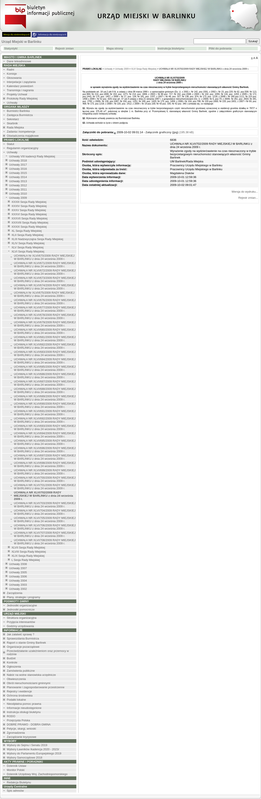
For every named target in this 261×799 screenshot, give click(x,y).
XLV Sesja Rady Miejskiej (28, 247)
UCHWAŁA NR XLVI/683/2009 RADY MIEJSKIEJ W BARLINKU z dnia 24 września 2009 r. (45, 353)
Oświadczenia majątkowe (23, 135)
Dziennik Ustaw (16, 765)
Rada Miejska (15, 127)
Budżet (11, 658)
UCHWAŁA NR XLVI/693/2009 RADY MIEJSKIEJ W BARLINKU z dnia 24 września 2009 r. (45, 427)
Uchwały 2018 (18, 160)
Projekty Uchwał (17, 94)
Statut (10, 144)
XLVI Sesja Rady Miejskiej (28, 251)
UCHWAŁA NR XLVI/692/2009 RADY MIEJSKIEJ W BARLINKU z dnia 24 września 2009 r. (45, 420)
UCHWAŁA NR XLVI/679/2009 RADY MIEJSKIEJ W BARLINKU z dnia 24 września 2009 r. (45, 324)
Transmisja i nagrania (20, 90)
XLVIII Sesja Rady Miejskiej (29, 551)
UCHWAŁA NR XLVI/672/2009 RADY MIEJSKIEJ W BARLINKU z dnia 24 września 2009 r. (45, 272)
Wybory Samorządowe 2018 (24, 757)
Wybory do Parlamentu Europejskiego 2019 (34, 753)
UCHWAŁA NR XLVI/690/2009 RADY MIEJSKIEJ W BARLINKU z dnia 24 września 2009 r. (45, 405)
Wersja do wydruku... (245, 191)
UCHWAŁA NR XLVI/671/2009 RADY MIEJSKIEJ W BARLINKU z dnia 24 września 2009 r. (45, 264)
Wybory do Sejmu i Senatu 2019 (27, 745)
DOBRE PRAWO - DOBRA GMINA (29, 724)
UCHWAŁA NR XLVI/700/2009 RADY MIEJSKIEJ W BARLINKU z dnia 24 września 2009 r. (45, 479)
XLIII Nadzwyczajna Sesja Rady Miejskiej (37, 239)
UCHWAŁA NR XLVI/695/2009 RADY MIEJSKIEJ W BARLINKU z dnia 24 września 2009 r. (45, 442)
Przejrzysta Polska (18, 720)
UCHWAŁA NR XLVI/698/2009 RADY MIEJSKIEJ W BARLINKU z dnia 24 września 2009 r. (45, 464)
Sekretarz (13, 119)
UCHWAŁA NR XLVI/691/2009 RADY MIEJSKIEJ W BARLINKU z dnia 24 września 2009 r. (45, 412)
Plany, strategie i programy (23, 597)
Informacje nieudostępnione (24, 708)
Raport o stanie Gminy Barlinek (26, 642)
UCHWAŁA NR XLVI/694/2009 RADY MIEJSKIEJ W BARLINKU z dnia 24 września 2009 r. (45, 435)
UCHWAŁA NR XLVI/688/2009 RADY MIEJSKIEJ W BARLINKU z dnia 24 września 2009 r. (45, 390)
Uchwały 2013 (18, 181)
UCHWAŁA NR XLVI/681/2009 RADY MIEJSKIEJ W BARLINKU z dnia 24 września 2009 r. (45, 338)
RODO (11, 716)
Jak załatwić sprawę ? (20, 634)
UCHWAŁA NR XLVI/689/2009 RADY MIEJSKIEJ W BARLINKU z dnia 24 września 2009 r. (45, 398)
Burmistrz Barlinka (18, 111)
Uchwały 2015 (18, 173)
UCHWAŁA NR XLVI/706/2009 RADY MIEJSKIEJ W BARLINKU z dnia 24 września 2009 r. (45, 527)
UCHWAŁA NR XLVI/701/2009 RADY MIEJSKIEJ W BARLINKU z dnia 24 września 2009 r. (45, 486)
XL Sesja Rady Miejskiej (27, 230)
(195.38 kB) (170, 132)
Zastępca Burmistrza (20, 115)
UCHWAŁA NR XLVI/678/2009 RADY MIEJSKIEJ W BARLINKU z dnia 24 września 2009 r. (45, 316)
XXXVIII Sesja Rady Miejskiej (30, 222)
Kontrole (12, 662)
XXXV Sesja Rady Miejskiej (29, 210)
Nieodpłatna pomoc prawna (24, 703)
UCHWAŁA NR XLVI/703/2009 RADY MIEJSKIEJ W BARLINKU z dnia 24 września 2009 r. (45, 504)
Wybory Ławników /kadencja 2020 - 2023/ (33, 749)
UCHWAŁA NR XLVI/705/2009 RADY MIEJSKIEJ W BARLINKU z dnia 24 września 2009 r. (45, 519)
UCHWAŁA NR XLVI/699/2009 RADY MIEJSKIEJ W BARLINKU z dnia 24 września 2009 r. (45, 472)
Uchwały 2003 (18, 584)
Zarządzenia (14, 593)
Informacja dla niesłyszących (52, 34)
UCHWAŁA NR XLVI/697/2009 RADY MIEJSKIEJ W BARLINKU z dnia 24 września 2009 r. (45, 457)
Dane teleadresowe (19, 61)
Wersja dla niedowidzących (16, 34)
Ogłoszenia (14, 666)
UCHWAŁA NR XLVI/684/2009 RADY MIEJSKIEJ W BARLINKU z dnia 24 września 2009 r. (45, 361)
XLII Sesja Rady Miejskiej (28, 235)
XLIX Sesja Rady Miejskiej (28, 555)
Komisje (12, 73)
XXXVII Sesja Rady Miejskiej (29, 218)
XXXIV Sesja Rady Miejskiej (29, 206)
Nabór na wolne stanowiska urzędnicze (31, 674)
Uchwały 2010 (18, 193)
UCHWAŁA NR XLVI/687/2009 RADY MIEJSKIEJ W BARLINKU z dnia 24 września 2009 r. (45, 383)
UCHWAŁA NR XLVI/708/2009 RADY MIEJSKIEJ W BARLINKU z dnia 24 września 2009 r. (45, 541)
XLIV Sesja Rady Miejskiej (28, 243)
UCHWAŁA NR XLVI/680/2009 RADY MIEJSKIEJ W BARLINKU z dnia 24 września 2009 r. (45, 331)
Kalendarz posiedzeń (20, 86)
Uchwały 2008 (18, 564)
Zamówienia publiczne (21, 670)
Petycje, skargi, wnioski (21, 728)
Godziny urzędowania (20, 626)
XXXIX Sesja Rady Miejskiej (29, 226)
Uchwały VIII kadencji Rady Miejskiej (32, 156)
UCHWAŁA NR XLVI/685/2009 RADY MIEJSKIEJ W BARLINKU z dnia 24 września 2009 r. (45, 368)
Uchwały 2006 (18, 576)
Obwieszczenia (16, 679)
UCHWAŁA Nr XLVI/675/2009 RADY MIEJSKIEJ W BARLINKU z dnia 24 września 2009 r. (44, 294)
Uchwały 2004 (18, 580)
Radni (10, 69)
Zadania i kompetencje (21, 131)
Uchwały (12, 102)
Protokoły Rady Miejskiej (22, 98)
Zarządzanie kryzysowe (21, 736)
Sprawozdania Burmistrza (23, 638)
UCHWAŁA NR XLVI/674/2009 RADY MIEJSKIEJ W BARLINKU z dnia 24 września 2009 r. (45, 287)
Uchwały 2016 (18, 168)
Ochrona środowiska (20, 695)
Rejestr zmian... (248, 197)
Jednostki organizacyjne (22, 605)
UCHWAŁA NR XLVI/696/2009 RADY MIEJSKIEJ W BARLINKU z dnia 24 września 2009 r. (45, 449)
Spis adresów (15, 790)
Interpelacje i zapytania (21, 82)
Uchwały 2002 (18, 588)
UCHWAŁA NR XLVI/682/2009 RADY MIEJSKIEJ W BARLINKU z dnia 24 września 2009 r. (45, 346)
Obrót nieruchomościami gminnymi (28, 683)
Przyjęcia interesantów (21, 622)
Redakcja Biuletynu (19, 782)
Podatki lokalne (16, 699)
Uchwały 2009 (18, 197)
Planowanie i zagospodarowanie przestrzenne (35, 687)
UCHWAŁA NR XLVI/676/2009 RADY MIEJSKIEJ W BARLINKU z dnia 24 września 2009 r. (45, 301)
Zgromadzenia (16, 732)
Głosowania (14, 77)
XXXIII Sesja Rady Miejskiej (29, 202)
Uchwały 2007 (18, 568)
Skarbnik (12, 123)
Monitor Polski (16, 770)
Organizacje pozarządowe (23, 646)
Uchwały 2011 (18, 189)
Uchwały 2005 (18, 572)
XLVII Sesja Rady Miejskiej (28, 547)
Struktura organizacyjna (22, 617)
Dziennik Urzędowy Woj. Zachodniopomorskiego (37, 774)
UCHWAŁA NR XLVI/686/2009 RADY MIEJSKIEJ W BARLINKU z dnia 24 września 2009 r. (45, 375)
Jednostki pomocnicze (21, 609)
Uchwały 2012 (18, 185)
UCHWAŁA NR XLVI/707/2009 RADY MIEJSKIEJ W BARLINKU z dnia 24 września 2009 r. (45, 534)
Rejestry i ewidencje (19, 691)
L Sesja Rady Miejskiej (26, 560)
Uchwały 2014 (18, 177)
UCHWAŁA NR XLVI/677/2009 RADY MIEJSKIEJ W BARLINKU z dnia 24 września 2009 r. (45, 309)
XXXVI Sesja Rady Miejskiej (29, 214)
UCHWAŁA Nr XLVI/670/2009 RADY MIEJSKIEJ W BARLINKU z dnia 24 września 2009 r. (44, 257)
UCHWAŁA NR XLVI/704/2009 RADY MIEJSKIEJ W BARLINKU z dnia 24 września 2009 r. (45, 512)
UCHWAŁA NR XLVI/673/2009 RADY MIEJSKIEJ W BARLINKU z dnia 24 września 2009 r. (45, 279)
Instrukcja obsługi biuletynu (24, 712)
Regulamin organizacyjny (22, 148)
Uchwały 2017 (18, 164)
